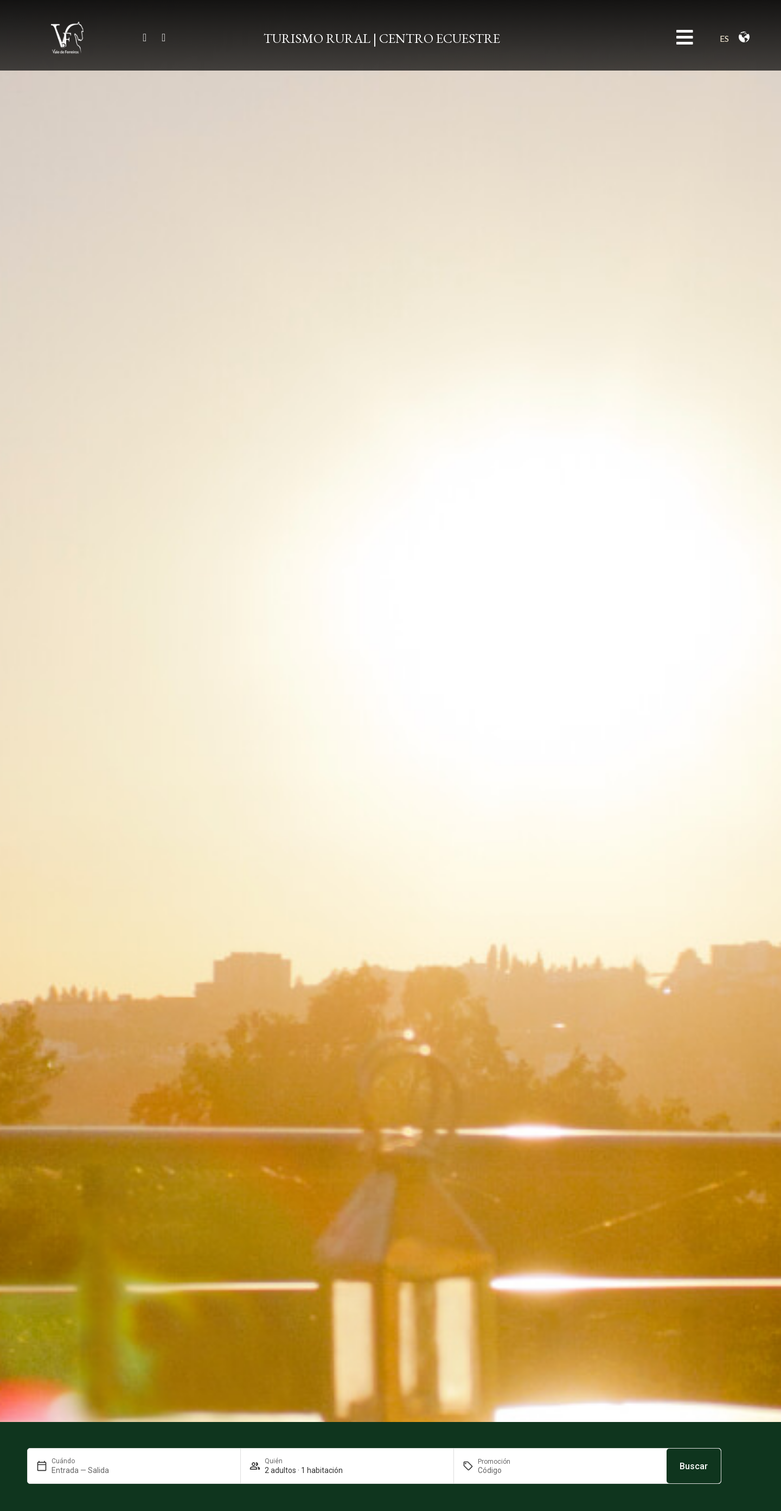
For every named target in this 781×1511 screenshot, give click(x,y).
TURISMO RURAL (317, 38)
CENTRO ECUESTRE (439, 38)
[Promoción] (504, 1470)
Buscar (694, 1466)
